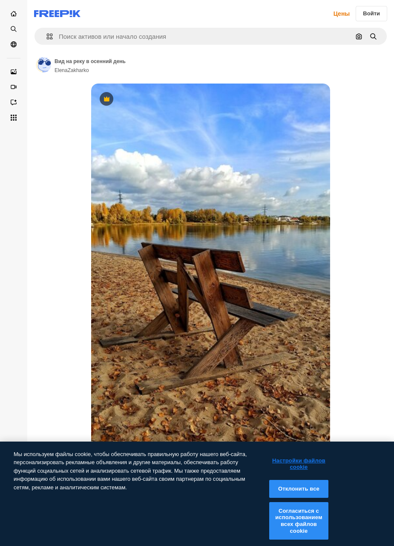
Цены (342, 13)
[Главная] (13, 13)
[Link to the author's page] (43, 64)
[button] (46, 36)
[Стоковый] (13, 29)
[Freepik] (57, 13)
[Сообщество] (13, 44)
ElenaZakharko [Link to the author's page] (72, 70)
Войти (371, 13)
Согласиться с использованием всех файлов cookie (298, 525)
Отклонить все (298, 494)
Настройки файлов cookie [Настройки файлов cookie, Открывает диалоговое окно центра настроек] (298, 469)
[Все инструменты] (13, 117)
